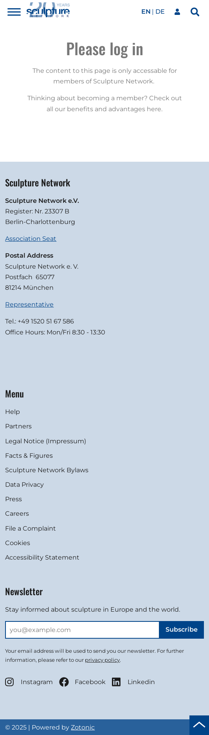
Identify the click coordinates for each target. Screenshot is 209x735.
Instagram (29, 682)
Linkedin (133, 682)
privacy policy (102, 660)
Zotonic (83, 727)
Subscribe (182, 629)
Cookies (17, 543)
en (146, 11)
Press (13, 499)
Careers (17, 513)
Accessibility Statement (42, 557)
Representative (29, 304)
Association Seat (30, 238)
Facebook (82, 682)
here (154, 109)
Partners (18, 426)
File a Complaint (30, 528)
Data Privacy (24, 484)
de (160, 11)
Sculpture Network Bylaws (46, 470)
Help (12, 411)
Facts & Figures (29, 455)
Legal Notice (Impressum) (45, 441)
